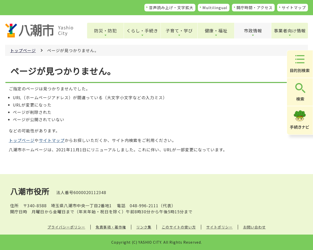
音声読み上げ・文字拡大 (171, 7)
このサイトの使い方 (179, 227)
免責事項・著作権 (111, 227)
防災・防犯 (105, 30)
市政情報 (253, 30)
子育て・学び (179, 30)
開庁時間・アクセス (255, 7)
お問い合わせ (254, 227)
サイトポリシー (219, 227)
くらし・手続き (142, 30)
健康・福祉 (216, 30)
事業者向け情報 (290, 30)
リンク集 (143, 227)
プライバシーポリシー (66, 227)
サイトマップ (294, 7)
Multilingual (214, 7)
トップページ (23, 50)
